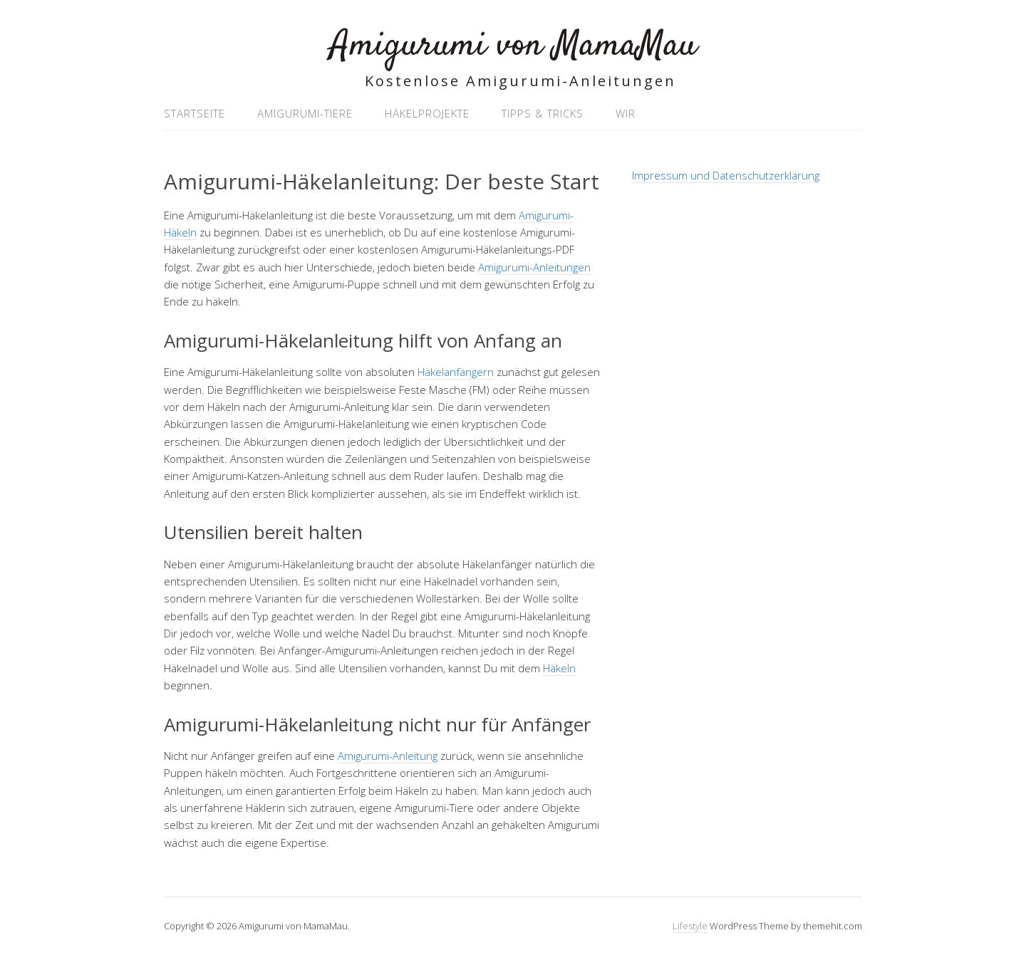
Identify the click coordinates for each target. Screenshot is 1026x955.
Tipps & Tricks (543, 113)
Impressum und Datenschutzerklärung (725, 175)
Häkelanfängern (456, 372)
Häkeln (559, 668)
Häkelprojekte (427, 113)
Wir (626, 113)
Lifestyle (690, 925)
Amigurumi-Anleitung (387, 755)
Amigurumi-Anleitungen (534, 267)
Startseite (194, 113)
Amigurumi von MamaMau (513, 46)
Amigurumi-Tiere (305, 113)
